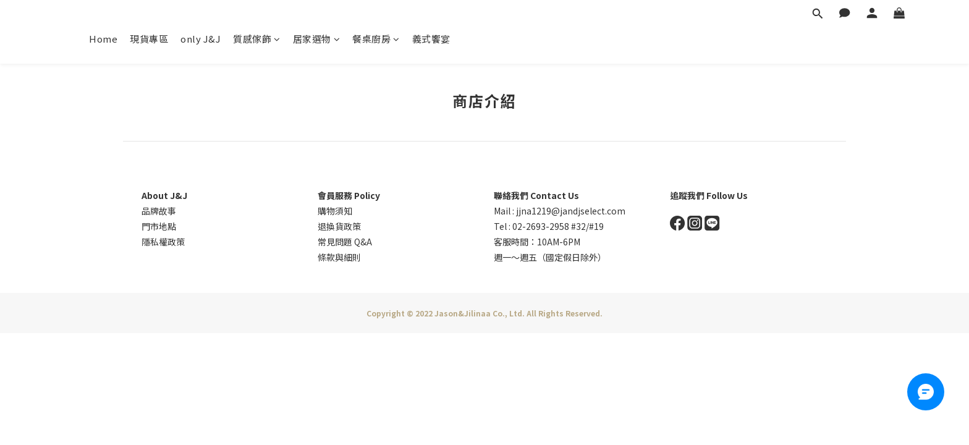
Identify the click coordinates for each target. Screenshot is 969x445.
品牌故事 (159, 211)
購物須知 (335, 211)
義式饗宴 (431, 38)
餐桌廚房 (376, 38)
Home (103, 38)
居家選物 (317, 38)
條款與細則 (339, 257)
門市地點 (159, 226)
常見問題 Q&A (345, 241)
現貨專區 (149, 38)
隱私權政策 (163, 241)
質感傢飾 (257, 38)
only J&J (200, 38)
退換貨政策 (339, 226)
